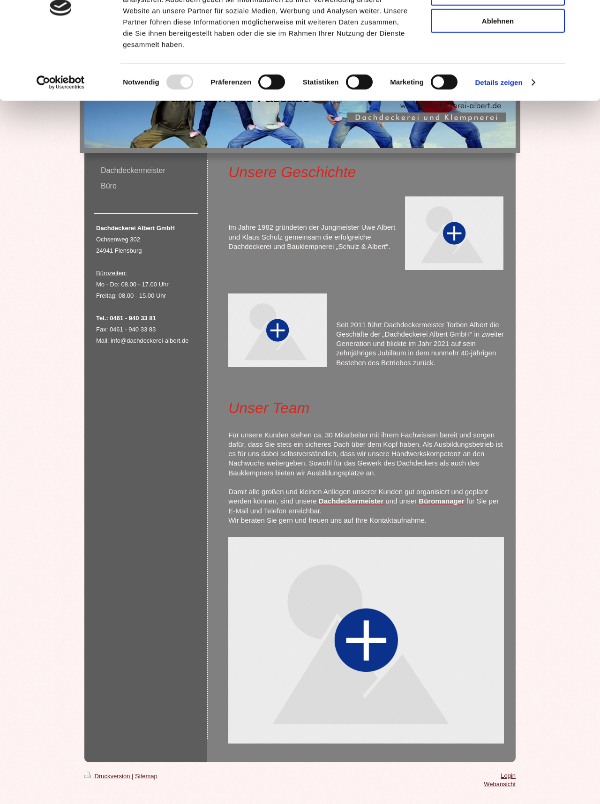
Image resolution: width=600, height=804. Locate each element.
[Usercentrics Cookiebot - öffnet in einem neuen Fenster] (61, 140)
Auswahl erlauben (498, 51)
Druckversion (108, 776)
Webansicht (500, 784)
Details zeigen (498, 139)
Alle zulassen (497, 23)
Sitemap (146, 776)
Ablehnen (498, 78)
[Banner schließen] (585, 14)
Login (508, 775)
